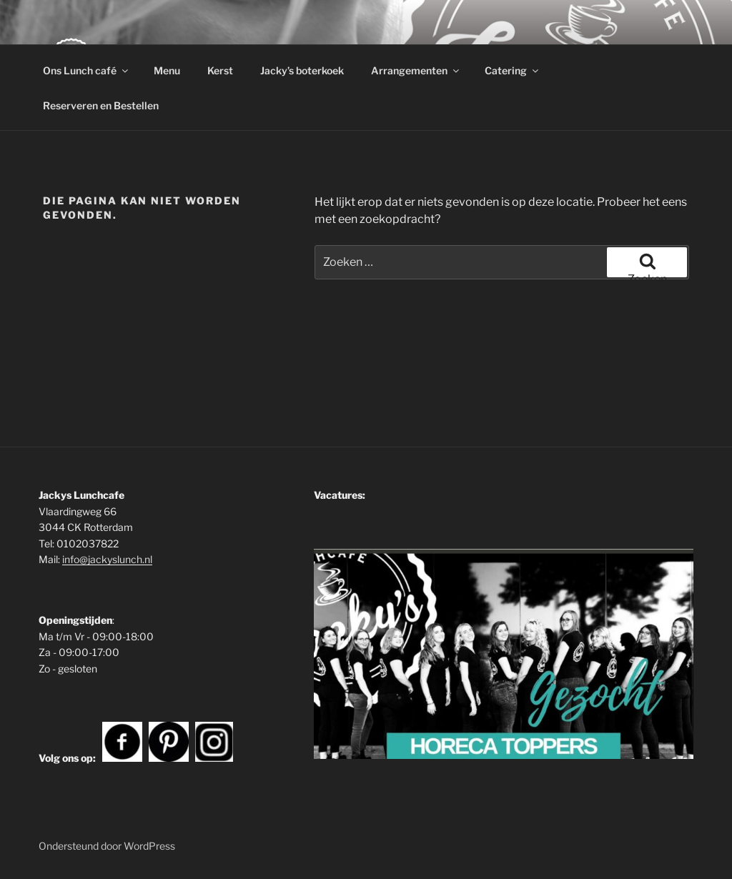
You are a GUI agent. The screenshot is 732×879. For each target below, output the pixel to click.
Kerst (220, 70)
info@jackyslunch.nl (107, 559)
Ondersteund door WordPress (107, 846)
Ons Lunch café (86, 70)
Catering (512, 70)
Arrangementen (416, 70)
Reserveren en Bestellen (101, 105)
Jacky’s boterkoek (302, 70)
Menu (167, 70)
